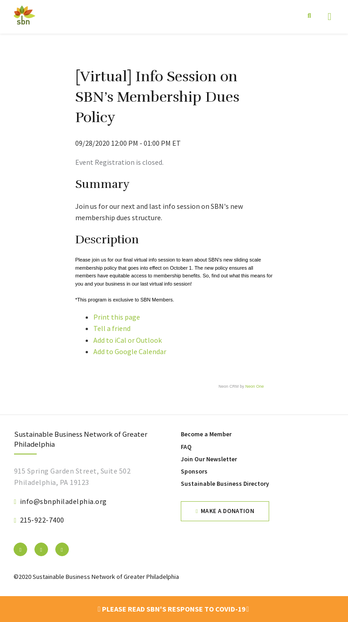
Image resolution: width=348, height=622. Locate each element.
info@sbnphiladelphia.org (63, 501)
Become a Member (206, 434)
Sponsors (194, 471)
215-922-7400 (42, 519)
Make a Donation (227, 511)
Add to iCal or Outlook (127, 340)
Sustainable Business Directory (225, 484)
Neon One (254, 386)
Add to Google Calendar (129, 351)
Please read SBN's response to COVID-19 (173, 608)
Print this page (116, 316)
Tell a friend (111, 328)
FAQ (186, 447)
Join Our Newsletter (209, 459)
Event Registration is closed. (119, 162)
